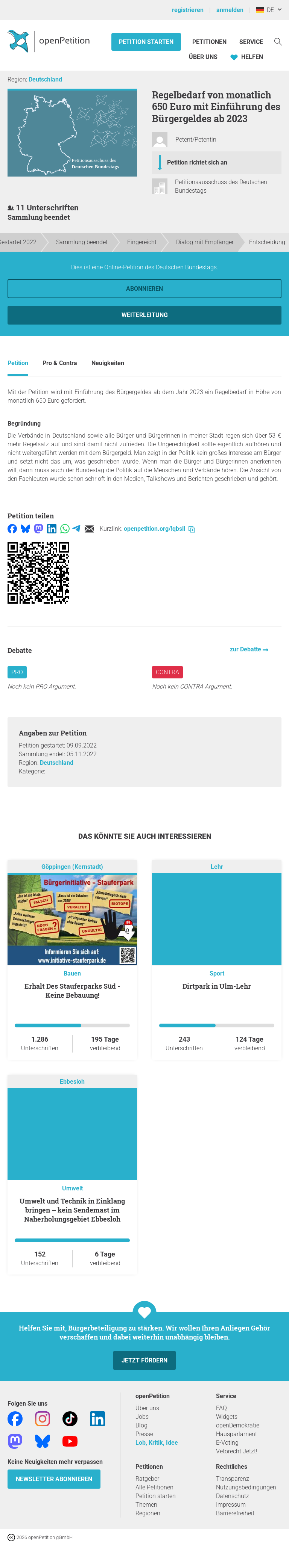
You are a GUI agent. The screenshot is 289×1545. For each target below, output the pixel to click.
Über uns (147, 1408)
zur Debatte (246, 649)
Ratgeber (147, 1478)
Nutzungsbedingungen (246, 1487)
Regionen (147, 1513)
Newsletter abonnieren (54, 1479)
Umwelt (72, 1188)
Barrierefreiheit (235, 1513)
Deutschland (45, 79)
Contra (167, 672)
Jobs (142, 1416)
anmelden (229, 10)
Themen (146, 1504)
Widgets (226, 1416)
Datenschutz (232, 1496)
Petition (18, 363)
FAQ (221, 1408)
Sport (217, 973)
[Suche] (278, 41)
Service (251, 41)
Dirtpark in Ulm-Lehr (217, 986)
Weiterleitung (145, 315)
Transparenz (232, 1478)
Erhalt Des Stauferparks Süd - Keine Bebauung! (72, 991)
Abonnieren (144, 288)
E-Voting (227, 1442)
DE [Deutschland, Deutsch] (265, 10)
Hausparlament (236, 1434)
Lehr (217, 866)
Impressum (231, 1504)
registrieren (188, 10)
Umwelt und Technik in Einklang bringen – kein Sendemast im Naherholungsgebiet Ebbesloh (72, 1209)
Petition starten (146, 41)
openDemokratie (237, 1425)
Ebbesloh (72, 1081)
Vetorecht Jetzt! (236, 1451)
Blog (141, 1425)
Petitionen (210, 41)
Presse (144, 1434)
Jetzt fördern (144, 1360)
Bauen (72, 973)
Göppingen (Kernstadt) (72, 866)
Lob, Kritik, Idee (156, 1442)
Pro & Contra (60, 363)
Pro (17, 672)
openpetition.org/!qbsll (159, 528)
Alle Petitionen (154, 1487)
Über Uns (203, 56)
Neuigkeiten (107, 363)
